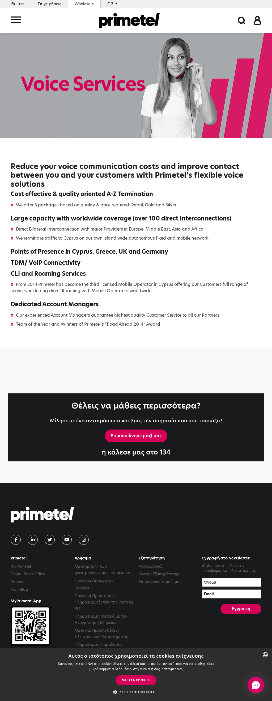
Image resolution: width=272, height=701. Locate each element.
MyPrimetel (21, 566)
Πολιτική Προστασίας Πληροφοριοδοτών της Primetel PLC (104, 602)
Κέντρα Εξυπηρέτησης (159, 574)
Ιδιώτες (17, 4)
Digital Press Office (28, 574)
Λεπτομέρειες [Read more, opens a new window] (172, 669)
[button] (136, 692)
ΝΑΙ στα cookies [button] (136, 680)
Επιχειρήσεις (49, 4)
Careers (17, 581)
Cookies (82, 588)
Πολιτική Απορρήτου (94, 580)
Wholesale (84, 4)
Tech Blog (19, 589)
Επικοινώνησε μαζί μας (136, 436)
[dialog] (136, 674)
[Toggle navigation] (16, 21)
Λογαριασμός (151, 566)
